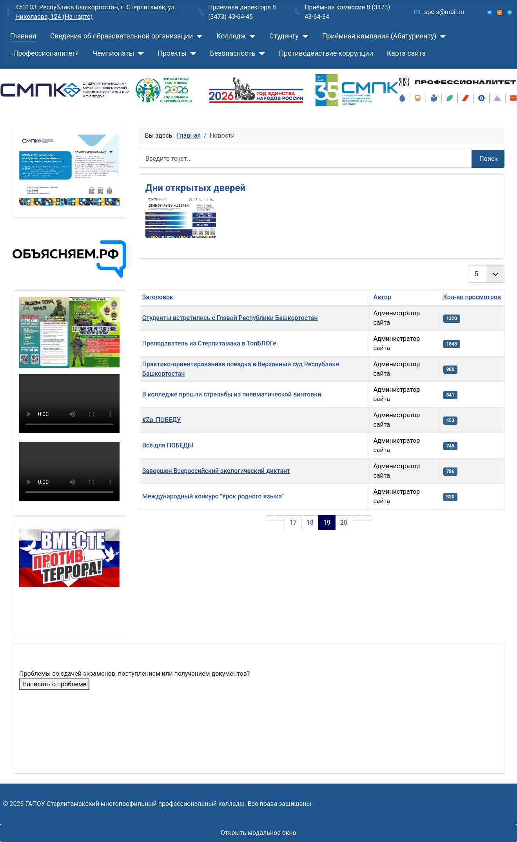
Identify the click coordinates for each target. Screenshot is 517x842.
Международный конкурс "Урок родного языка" (213, 496)
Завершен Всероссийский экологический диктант (216, 471)
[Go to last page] (367, 518)
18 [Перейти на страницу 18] (310, 522)
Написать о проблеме (54, 684)
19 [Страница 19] (326, 522)
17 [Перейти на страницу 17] (293, 522)
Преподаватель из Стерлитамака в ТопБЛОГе (209, 343)
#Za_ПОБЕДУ (161, 420)
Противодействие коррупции (326, 53)
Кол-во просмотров (472, 297)
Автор (382, 297)
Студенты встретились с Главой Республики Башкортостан (230, 318)
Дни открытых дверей (195, 187)
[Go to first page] (270, 518)
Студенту (284, 36)
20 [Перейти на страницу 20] (343, 522)
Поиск (488, 158)
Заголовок (157, 297)
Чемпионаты (113, 53)
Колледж (231, 36)
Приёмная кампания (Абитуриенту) (379, 36)
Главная (23, 36)
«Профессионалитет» (44, 53)
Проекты (172, 53)
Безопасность (233, 53)
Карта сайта (406, 53)
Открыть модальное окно (258, 833)
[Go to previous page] (280, 518)
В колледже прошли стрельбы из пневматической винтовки (231, 394)
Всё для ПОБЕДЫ (167, 445)
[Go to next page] (357, 518)
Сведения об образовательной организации (121, 36)
